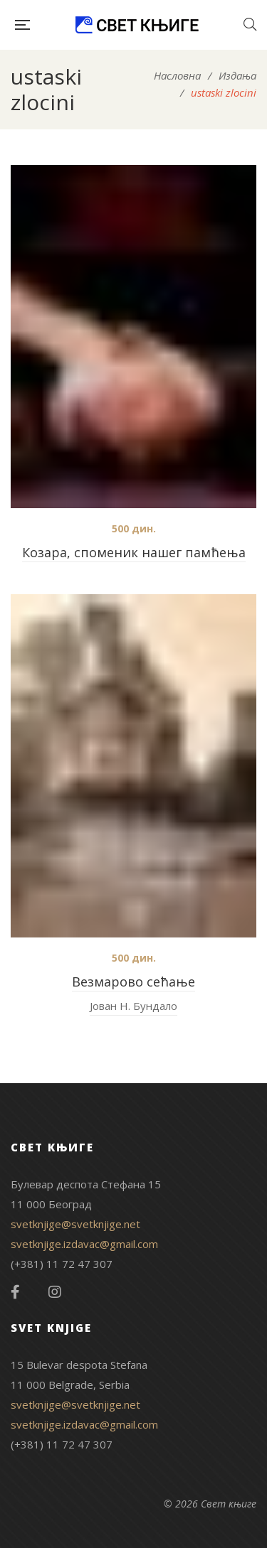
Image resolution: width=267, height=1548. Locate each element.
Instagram (54, 1292)
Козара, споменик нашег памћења (134, 552)
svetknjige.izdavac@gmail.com (84, 1244)
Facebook (15, 1292)
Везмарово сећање (133, 981)
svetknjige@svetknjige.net (75, 1224)
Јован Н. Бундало (133, 1006)
